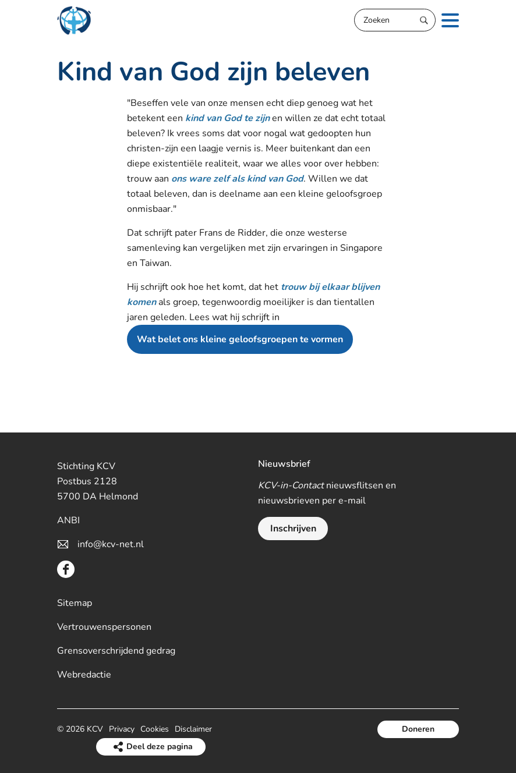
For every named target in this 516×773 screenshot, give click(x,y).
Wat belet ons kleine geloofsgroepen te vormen (240, 339)
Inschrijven (293, 528)
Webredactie (84, 674)
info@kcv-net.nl (110, 544)
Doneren (418, 729)
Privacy (122, 729)
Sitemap (74, 603)
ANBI (68, 520)
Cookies (154, 729)
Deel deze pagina (159, 746)
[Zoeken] (395, 20)
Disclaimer (193, 729)
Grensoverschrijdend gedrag (116, 650)
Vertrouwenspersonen (104, 626)
